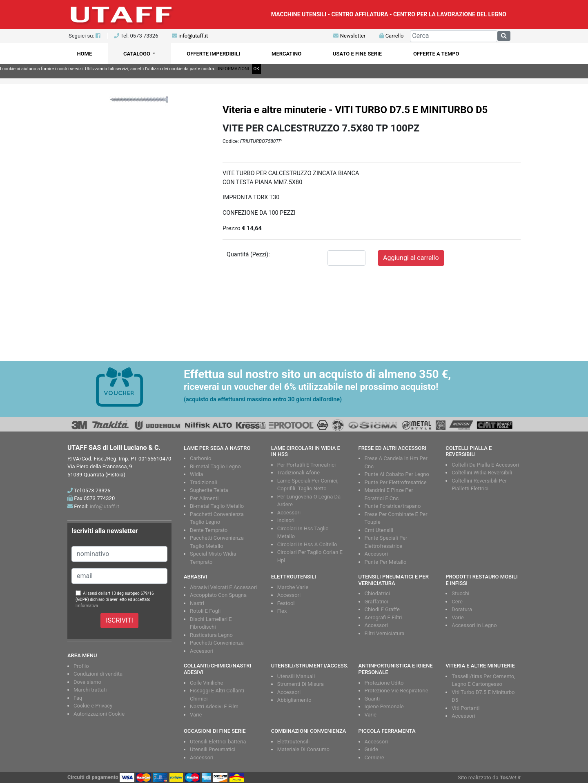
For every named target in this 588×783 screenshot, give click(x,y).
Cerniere (374, 757)
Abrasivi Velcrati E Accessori (223, 587)
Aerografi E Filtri (383, 617)
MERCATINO (286, 54)
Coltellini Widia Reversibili (482, 472)
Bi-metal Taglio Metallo (217, 506)
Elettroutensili (293, 742)
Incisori (285, 520)
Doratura (462, 609)
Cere (457, 601)
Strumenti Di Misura (300, 684)
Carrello (391, 36)
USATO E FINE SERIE (357, 54)
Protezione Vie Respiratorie (396, 690)
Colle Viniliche (206, 683)
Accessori (289, 512)
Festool (286, 603)
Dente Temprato (208, 530)
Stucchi (460, 593)
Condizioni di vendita (98, 674)
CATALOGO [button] (137, 54)
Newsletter (349, 36)
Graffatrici (376, 601)
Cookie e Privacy (93, 706)
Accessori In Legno (474, 625)
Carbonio (200, 458)
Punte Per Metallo (386, 562)
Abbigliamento (294, 700)
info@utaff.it (193, 36)
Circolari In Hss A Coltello (307, 544)
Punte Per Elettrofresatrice (396, 482)
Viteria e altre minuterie (274, 110)
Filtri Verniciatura (385, 633)
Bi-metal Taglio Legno (215, 466)
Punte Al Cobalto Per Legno (397, 474)
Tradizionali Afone (298, 472)
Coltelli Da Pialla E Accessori (485, 465)
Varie (458, 617)
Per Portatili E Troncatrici (306, 465)
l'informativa (87, 605)
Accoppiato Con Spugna (218, 595)
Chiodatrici (377, 593)
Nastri (197, 603)
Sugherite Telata (209, 490)
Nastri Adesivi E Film (214, 706)
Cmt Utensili (379, 530)
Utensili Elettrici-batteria (218, 742)
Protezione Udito (384, 683)
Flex (282, 611)
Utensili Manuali (296, 676)
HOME (84, 54)
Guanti (372, 699)
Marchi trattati (90, 690)
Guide (371, 749)
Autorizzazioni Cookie (99, 714)
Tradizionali (203, 482)
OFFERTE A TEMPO (436, 54)
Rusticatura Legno (211, 635)
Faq (78, 698)
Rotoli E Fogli (205, 611)
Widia (196, 474)
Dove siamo (87, 682)
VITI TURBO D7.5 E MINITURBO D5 (411, 110)
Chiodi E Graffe (382, 609)
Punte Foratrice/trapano (393, 506)
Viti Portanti (465, 708)
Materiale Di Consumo (303, 749)
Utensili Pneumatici (212, 749)
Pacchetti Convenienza (217, 643)
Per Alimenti (204, 498)
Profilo (81, 666)
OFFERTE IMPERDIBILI (213, 54)
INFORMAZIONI (233, 68)
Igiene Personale (384, 706)
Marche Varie (292, 587)
